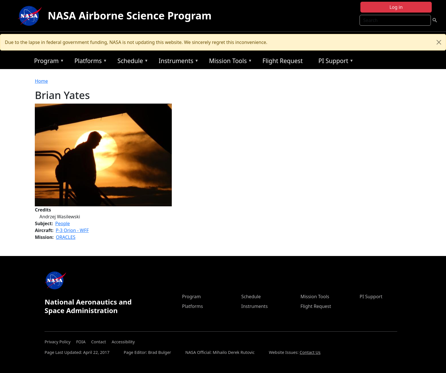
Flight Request (283, 61)
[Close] (439, 42)
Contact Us (310, 352)
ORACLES (66, 237)
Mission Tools (229, 62)
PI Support (335, 62)
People (62, 223)
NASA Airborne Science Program (129, 16)
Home (41, 81)
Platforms (89, 62)
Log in (396, 7)
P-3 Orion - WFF (72, 230)
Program (47, 62)
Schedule (131, 62)
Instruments (177, 62)
